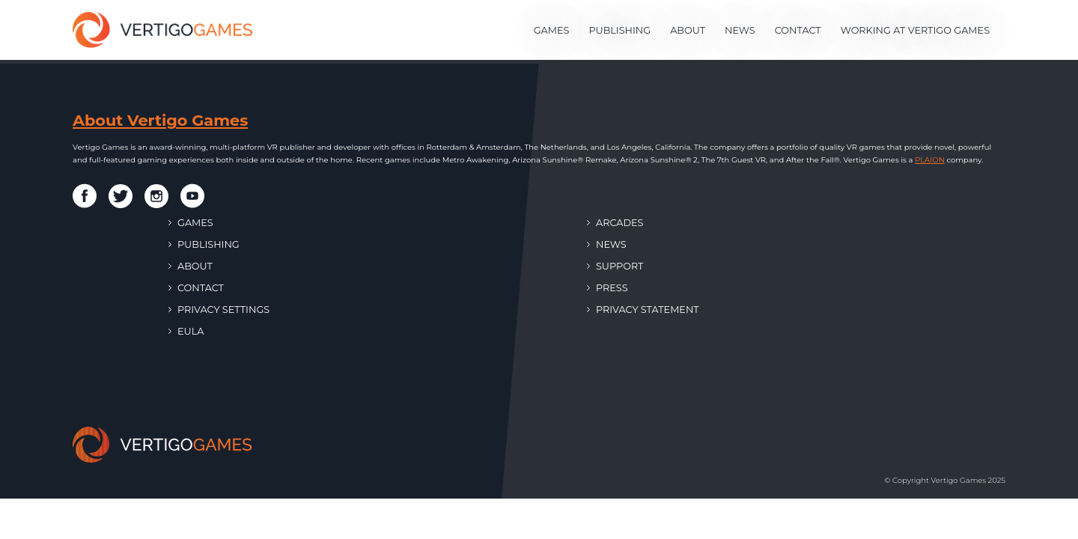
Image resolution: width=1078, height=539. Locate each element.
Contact (798, 30)
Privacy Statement (643, 309)
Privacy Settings (219, 309)
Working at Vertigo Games (915, 30)
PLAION (930, 160)
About (687, 30)
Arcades (615, 222)
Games (552, 30)
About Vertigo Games (160, 120)
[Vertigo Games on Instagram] (156, 196)
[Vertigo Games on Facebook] (85, 196)
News (740, 30)
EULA (186, 331)
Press (607, 287)
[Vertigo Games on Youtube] (192, 196)
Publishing (619, 30)
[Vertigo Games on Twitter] (121, 196)
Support (615, 266)
